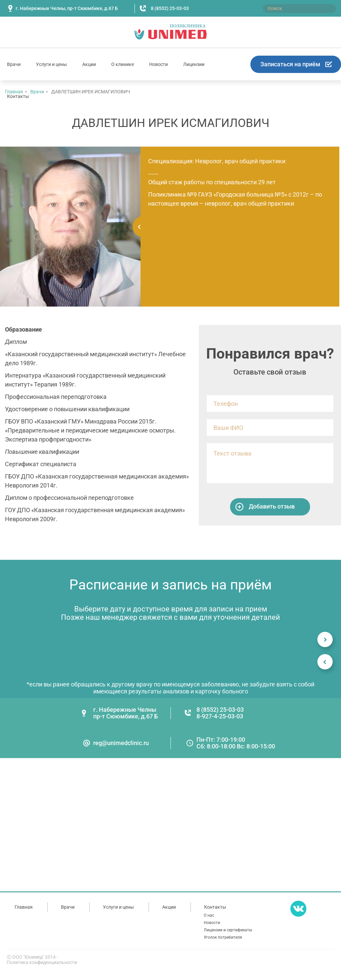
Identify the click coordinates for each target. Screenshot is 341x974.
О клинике (122, 64)
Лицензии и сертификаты (228, 930)
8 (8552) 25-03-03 (170, 8)
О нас (209, 915)
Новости (158, 64)
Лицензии (193, 64)
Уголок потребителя (223, 937)
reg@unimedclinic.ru (121, 742)
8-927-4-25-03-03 (219, 716)
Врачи (14, 64)
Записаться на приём (290, 64)
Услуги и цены (51, 64)
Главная (24, 907)
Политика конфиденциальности (42, 962)
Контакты (18, 96)
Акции (89, 64)
